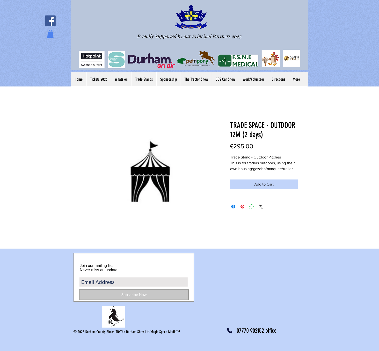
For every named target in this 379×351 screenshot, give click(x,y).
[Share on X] (261, 206)
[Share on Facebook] (233, 206)
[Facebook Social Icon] (50, 20)
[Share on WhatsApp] (252, 206)
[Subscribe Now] (134, 294)
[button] (50, 34)
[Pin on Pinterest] (242, 206)
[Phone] (229, 330)
